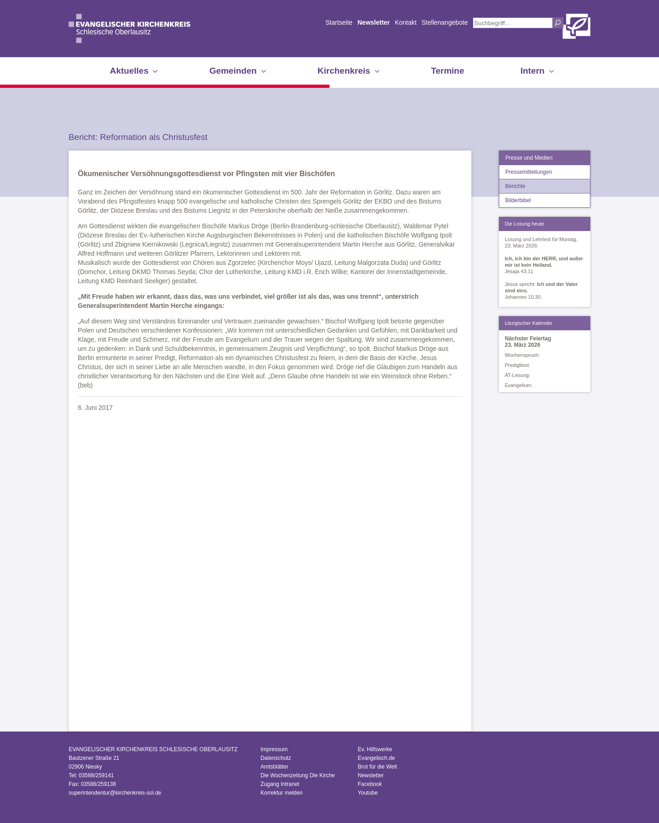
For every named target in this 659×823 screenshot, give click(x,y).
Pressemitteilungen (528, 172)
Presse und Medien (528, 158)
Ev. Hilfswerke (375, 749)
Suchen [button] (557, 22)
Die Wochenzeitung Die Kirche (297, 775)
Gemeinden (232, 70)
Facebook (370, 784)
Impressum (273, 749)
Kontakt (405, 22)
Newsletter (373, 22)
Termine (448, 70)
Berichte (515, 186)
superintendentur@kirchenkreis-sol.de (115, 793)
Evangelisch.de (376, 758)
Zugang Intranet (279, 784)
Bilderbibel (518, 200)
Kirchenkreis (344, 70)
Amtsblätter (274, 767)
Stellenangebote (444, 22)
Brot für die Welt (377, 767)
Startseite (338, 22)
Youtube (368, 793)
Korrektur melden (281, 793)
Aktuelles (129, 70)
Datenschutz (275, 758)
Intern (532, 70)
